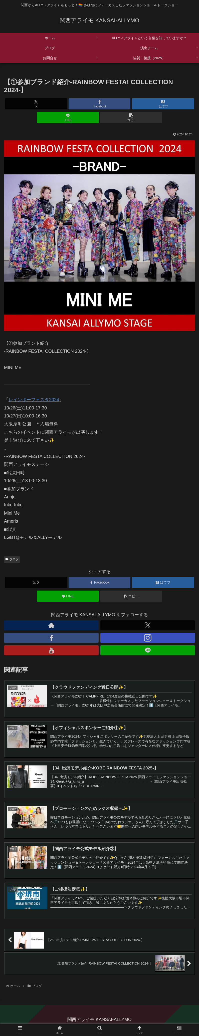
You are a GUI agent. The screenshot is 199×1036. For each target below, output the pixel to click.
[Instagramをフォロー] (147, 638)
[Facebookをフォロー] (51, 638)
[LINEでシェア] (68, 117)
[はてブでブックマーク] (163, 103)
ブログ (12, 559)
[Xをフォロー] (147, 625)
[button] (131, 117)
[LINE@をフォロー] (147, 650)
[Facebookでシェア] (100, 103)
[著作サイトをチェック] (51, 625)
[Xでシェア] (36, 103)
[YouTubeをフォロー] (51, 650)
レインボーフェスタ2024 (34, 399)
